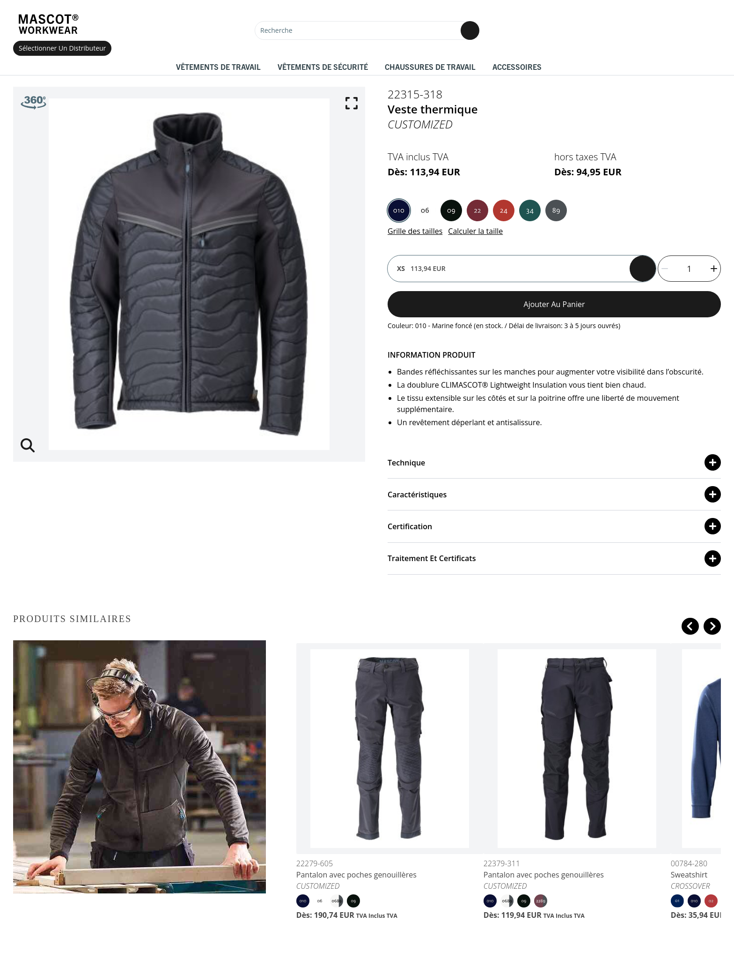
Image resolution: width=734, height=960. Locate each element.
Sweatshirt (689, 875)
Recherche (276, 30)
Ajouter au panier (554, 304)
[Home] (48, 24)
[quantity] (689, 268)
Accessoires (517, 66)
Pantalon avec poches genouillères (356, 875)
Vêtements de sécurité (323, 66)
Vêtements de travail (218, 66)
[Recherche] (367, 30)
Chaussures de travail (430, 66)
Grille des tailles (415, 231)
